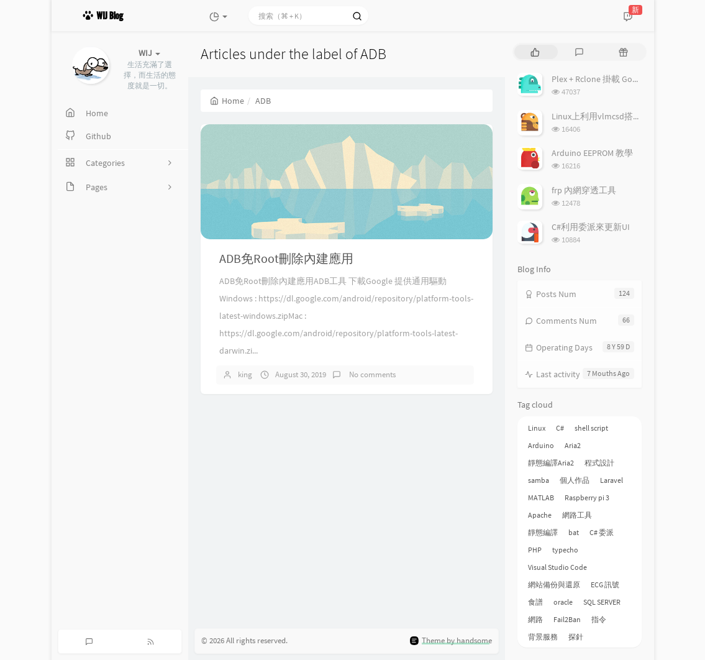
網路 (535, 619)
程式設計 (599, 462)
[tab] (535, 52)
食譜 (535, 602)
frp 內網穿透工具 (584, 190)
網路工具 (577, 515)
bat (573, 532)
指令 (598, 619)
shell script (591, 428)
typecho (565, 549)
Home (227, 100)
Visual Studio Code (557, 567)
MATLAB (541, 497)
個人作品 (574, 480)
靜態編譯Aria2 (551, 462)
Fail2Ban (567, 619)
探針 (575, 636)
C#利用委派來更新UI (591, 226)
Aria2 (573, 445)
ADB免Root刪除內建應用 (286, 258)
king (245, 374)
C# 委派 (601, 532)
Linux (536, 428)
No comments (371, 374)
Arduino (541, 445)
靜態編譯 (543, 532)
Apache (540, 515)
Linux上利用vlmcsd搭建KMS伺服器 (617, 116)
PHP (535, 549)
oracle (563, 602)
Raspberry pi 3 (587, 497)
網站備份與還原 (554, 584)
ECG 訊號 (605, 584)
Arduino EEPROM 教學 (592, 152)
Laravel (611, 480)
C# (560, 428)
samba (538, 480)
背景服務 (543, 636)
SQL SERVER (602, 602)
